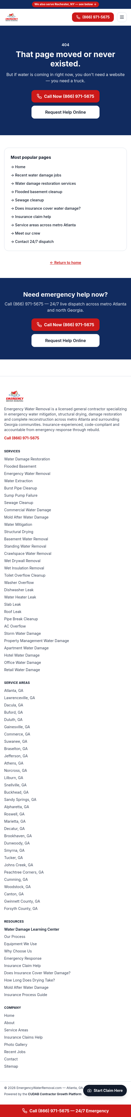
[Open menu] (122, 17)
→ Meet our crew (25, 233)
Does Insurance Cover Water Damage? (37, 973)
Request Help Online (65, 112)
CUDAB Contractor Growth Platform (54, 1094)
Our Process (14, 936)
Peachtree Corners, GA (24, 872)
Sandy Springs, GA (20, 799)
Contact (11, 1059)
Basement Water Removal (26, 539)
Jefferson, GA (16, 756)
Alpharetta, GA (16, 807)
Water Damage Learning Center (31, 929)
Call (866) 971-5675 (21, 438)
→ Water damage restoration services (43, 183)
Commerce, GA (17, 734)
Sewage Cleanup (18, 502)
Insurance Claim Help (22, 965)
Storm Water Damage (22, 633)
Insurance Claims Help (23, 1037)
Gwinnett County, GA (22, 901)
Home (9, 1015)
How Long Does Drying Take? (29, 980)
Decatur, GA (14, 828)
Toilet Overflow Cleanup (24, 575)
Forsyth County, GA (21, 908)
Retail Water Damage (22, 670)
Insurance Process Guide (25, 994)
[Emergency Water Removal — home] (11, 17)
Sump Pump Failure (20, 495)
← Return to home (65, 262)
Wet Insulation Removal (24, 568)
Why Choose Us (18, 951)
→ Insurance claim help (31, 216)
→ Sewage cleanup (27, 200)
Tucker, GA (13, 857)
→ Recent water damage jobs (36, 175)
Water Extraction (18, 481)
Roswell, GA (14, 814)
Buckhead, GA (16, 792)
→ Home (18, 167)
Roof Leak (12, 611)
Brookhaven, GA (18, 836)
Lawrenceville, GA (19, 698)
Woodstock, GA (17, 886)
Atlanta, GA (13, 690)
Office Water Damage (22, 662)
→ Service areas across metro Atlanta (43, 225)
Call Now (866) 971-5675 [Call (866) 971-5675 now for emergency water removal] (65, 96)
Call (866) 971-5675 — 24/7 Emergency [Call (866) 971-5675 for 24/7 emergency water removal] (65, 1110)
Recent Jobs (14, 1052)
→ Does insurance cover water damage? (46, 208)
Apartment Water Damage (26, 648)
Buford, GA (13, 712)
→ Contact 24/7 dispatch (32, 241)
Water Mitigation (18, 524)
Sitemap (11, 1066)
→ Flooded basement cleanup (36, 191)
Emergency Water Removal (27, 473)
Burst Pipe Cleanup (20, 488)
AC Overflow (15, 626)
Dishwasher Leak (19, 590)
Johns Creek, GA (18, 865)
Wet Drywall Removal (22, 560)
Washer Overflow (19, 582)
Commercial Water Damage (27, 510)
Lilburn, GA (13, 777)
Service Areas (16, 1030)
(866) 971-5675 (93, 17)
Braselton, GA (16, 748)
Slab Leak (12, 604)
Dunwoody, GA (17, 843)
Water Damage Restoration (27, 459)
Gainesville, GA (17, 727)
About (9, 1022)
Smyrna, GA (14, 850)
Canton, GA (14, 894)
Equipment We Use (20, 944)
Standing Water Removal (25, 546)
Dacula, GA (13, 705)
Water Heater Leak (20, 597)
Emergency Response (23, 958)
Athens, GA (13, 763)
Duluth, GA (13, 719)
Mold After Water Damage (26, 517)
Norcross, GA (15, 770)
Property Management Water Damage (36, 640)
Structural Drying (18, 531)
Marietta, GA (14, 821)
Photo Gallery (15, 1044)
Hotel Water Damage (22, 655)
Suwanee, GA (15, 741)
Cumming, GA (16, 879)
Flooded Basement (20, 466)
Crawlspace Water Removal (27, 553)
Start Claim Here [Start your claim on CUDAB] (105, 1090)
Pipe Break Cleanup (21, 619)
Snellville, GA (15, 785)
